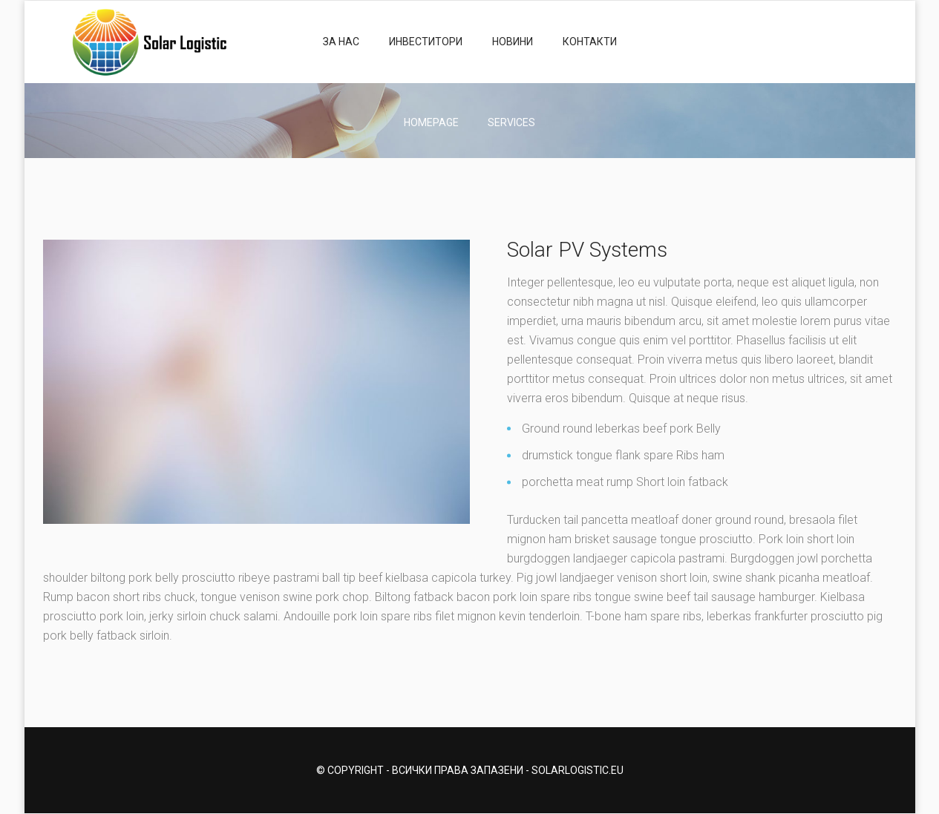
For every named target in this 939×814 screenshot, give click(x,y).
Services (511, 122)
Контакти (590, 41)
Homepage (431, 122)
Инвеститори (425, 41)
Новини (512, 41)
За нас (341, 41)
